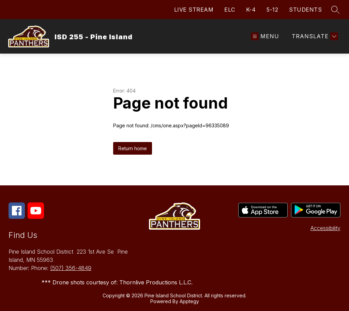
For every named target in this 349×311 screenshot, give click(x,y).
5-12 (272, 9)
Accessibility (325, 228)
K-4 (251, 9)
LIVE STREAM (194, 9)
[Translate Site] (314, 36)
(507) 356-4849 (70, 268)
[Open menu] (265, 36)
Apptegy (189, 301)
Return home (132, 148)
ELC (229, 9)
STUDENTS (305, 9)
